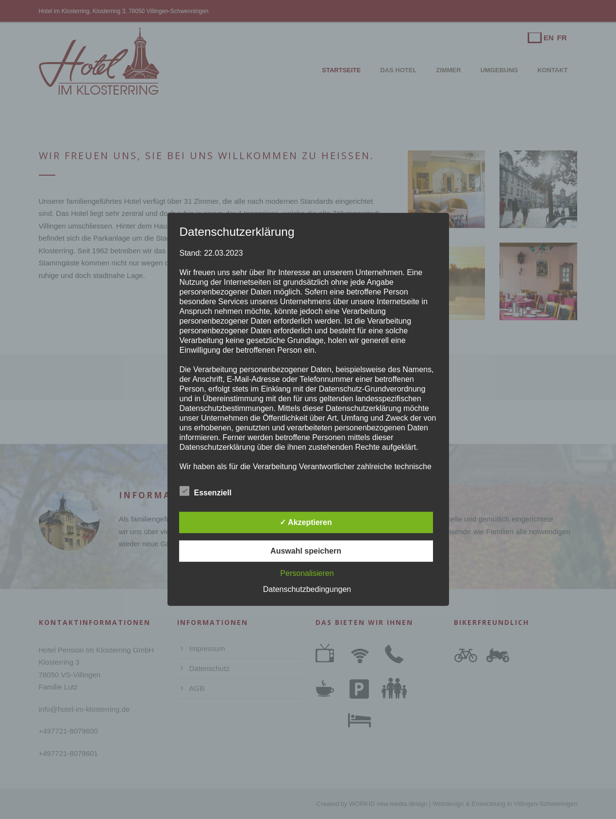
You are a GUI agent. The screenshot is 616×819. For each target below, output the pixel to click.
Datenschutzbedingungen (307, 589)
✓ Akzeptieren (306, 522)
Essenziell (206, 491)
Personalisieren (306, 573)
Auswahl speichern (305, 551)
